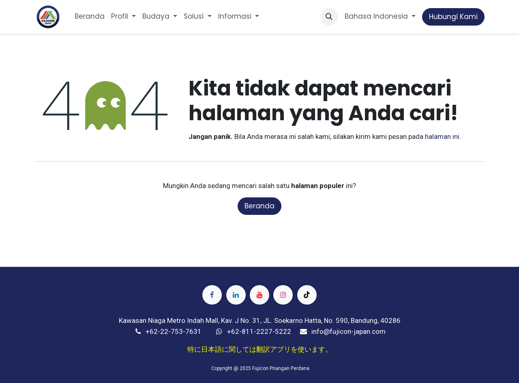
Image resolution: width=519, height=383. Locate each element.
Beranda (259, 206)
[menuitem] (89, 17)
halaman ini (442, 136)
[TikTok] (307, 295)
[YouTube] (259, 295)
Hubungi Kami (453, 17)
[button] (329, 17)
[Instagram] (283, 295)
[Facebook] (212, 295)
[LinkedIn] (236, 295)
